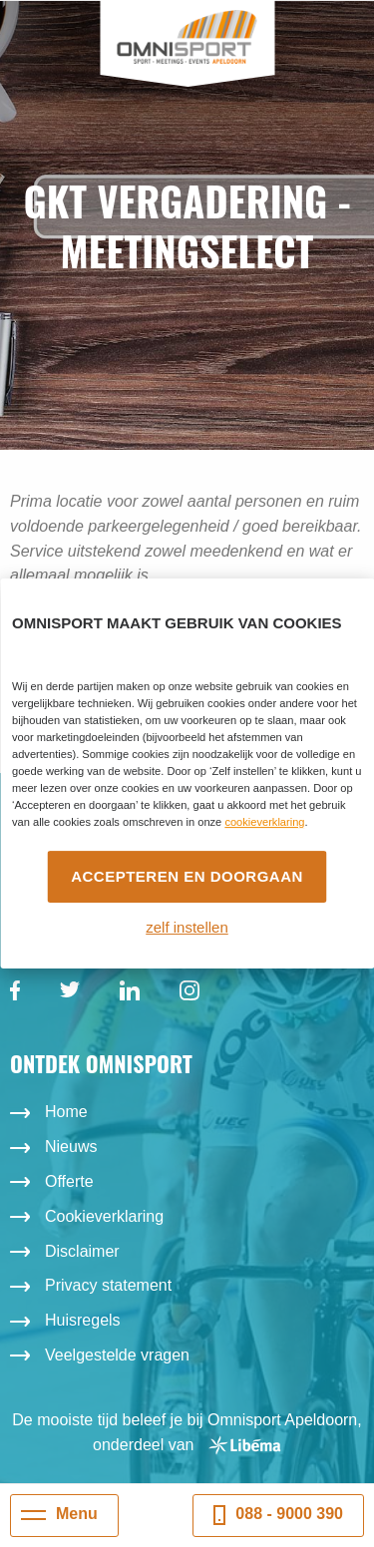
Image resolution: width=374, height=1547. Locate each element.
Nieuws (71, 1146)
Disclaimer (82, 1251)
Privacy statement (108, 1285)
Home (66, 1111)
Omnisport (187, 37)
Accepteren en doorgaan (187, 876)
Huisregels (83, 1320)
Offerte (69, 1181)
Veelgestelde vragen (117, 1355)
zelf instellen (187, 927)
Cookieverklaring (104, 1216)
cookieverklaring (264, 822)
